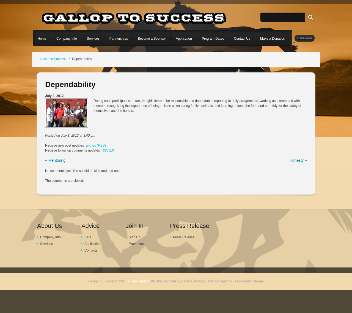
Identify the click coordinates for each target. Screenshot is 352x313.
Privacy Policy (138, 281)
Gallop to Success (53, 59)
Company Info (50, 237)
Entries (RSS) (96, 145)
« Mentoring (55, 160)
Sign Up (135, 237)
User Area (304, 38)
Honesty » (298, 160)
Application (92, 244)
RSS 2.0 (107, 150)
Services (46, 244)
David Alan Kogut (194, 281)
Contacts (90, 250)
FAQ (87, 237)
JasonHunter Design (248, 281)
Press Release (183, 237)
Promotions (137, 244)
